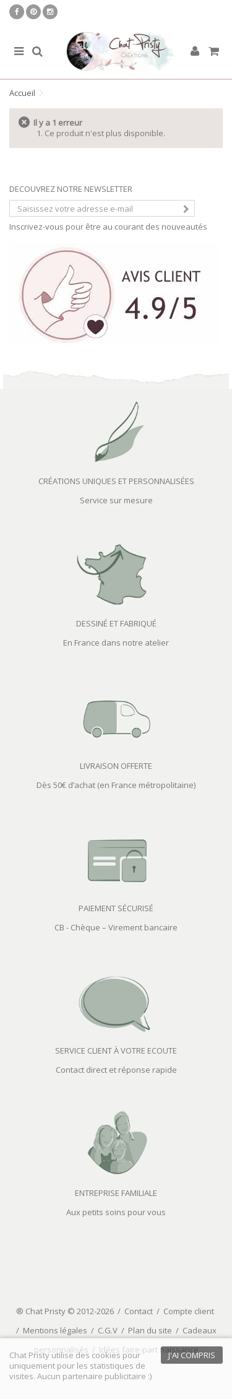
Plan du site (150, 1330)
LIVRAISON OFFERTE (116, 765)
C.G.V (108, 1330)
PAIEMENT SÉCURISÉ (116, 908)
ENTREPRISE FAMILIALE (116, 1192)
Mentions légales (55, 1330)
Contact (138, 1311)
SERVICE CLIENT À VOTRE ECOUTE (116, 1050)
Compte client (188, 1311)
